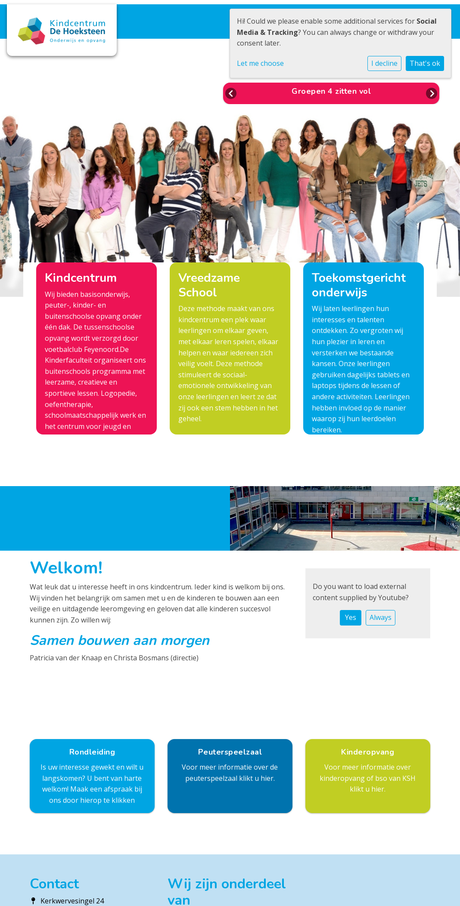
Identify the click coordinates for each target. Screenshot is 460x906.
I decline (384, 63)
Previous (230, 93)
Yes (350, 617)
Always (381, 617)
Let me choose (260, 63)
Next (431, 93)
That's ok (425, 63)
